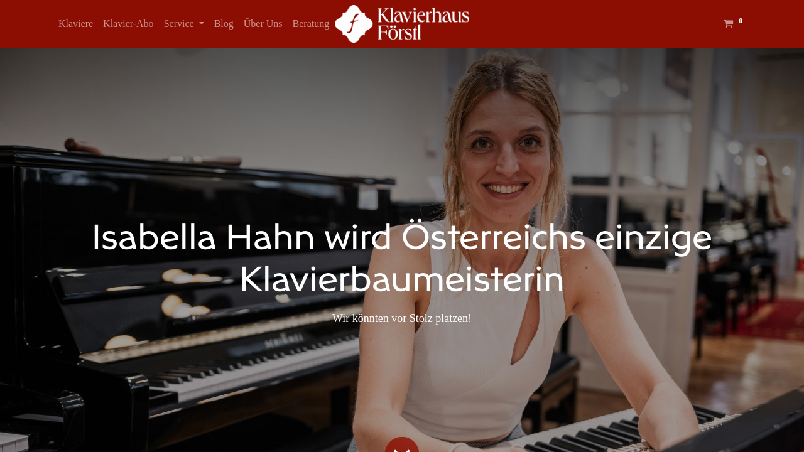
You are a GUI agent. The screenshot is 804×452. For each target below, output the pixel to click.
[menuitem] (75, 23)
